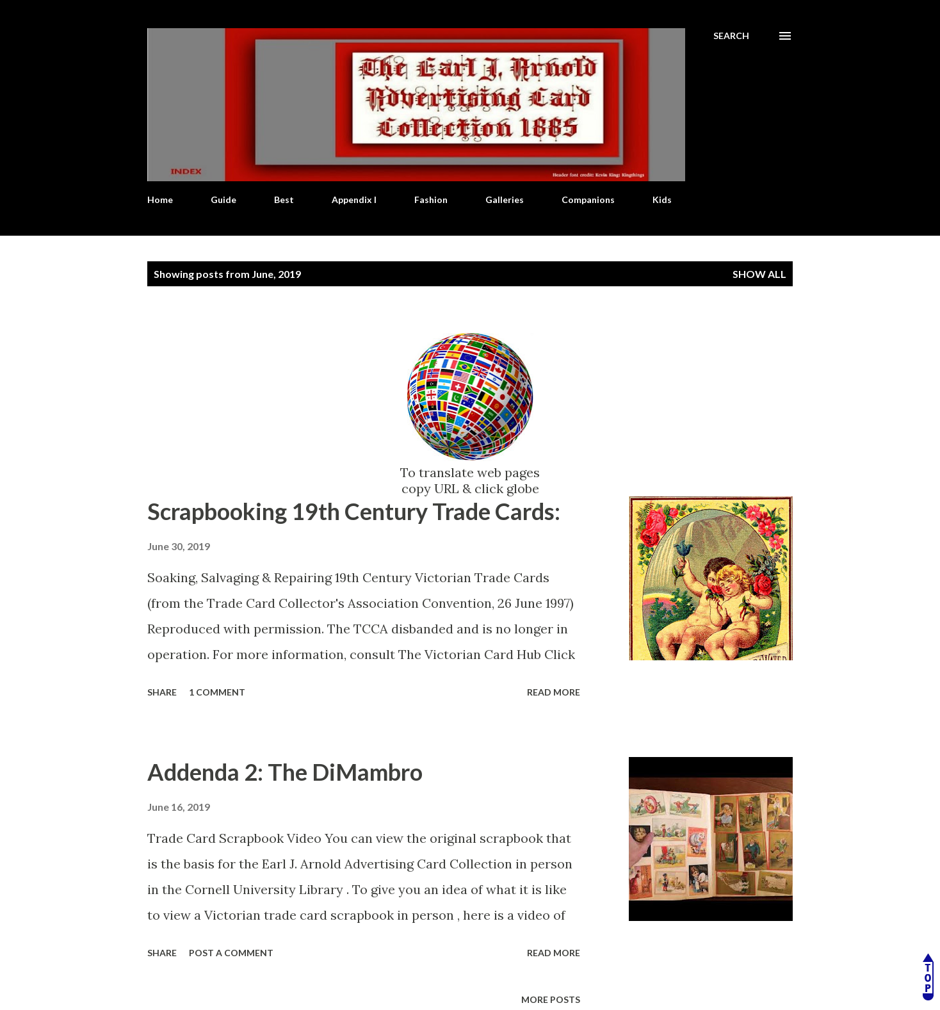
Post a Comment (231, 952)
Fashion (431, 199)
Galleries (504, 199)
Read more (553, 692)
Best (284, 199)
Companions (588, 199)
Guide (223, 199)
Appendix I (354, 199)
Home (160, 199)
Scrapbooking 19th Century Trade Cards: (353, 511)
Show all (759, 274)
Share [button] (162, 692)
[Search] (731, 36)
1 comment (217, 692)
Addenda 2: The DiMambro (285, 772)
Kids (662, 199)
